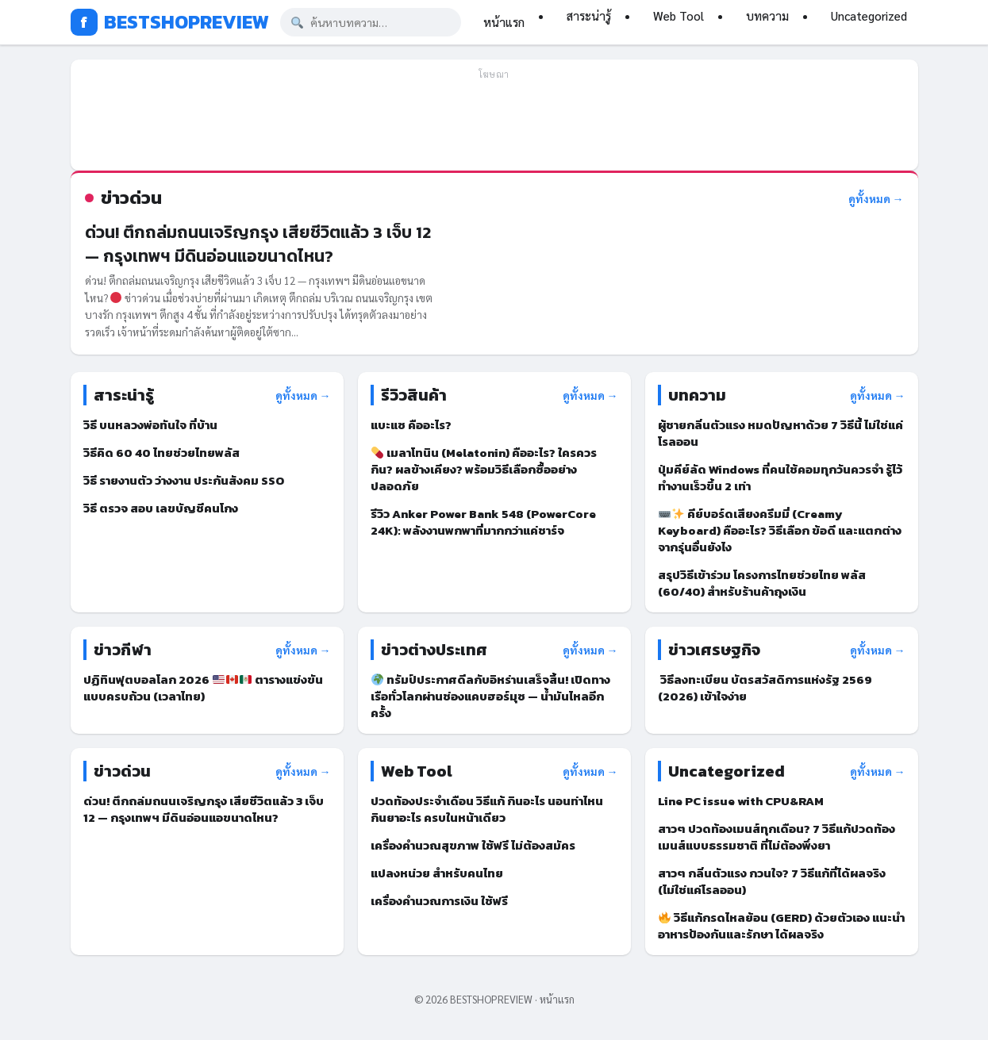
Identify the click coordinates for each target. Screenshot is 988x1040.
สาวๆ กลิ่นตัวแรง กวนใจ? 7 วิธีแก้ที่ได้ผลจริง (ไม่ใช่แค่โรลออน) (772, 881)
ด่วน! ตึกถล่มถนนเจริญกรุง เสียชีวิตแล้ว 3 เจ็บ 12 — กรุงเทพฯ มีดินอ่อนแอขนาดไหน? (258, 243)
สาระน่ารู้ (589, 15)
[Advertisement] (494, 122)
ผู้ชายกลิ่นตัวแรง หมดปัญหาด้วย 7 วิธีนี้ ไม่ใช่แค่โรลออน (780, 433)
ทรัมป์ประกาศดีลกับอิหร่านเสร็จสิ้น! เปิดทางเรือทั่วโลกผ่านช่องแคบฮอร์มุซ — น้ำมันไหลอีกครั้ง (490, 696)
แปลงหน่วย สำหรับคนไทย (437, 873)
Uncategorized (869, 15)
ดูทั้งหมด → (876, 198)
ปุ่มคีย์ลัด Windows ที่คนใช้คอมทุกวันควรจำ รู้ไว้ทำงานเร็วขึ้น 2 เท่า (780, 477)
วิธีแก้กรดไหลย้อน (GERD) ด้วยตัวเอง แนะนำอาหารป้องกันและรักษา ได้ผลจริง (781, 925)
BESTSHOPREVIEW (170, 22)
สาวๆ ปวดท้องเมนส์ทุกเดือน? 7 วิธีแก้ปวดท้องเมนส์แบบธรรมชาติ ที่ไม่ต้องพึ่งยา (776, 836)
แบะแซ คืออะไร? (412, 425)
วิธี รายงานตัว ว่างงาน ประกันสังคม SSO (183, 480)
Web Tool (678, 15)
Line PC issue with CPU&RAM (741, 801)
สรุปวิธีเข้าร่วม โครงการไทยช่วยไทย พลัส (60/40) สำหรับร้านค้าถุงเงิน (762, 583)
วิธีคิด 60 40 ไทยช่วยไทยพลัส (161, 452)
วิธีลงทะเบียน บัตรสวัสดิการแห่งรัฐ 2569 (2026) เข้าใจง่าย (765, 687)
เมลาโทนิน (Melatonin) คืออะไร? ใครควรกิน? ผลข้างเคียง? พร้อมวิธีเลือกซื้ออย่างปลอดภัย (484, 469)
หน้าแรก (504, 21)
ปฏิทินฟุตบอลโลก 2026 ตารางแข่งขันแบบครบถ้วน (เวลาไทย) (203, 687)
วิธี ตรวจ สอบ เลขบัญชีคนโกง (160, 508)
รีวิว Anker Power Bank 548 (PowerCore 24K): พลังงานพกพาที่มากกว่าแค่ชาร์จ (483, 522)
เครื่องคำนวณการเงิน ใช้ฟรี (439, 901)
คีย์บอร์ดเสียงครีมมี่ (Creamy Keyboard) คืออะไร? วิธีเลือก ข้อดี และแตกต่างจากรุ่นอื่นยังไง (780, 530)
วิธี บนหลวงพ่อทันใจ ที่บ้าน (150, 425)
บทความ (767, 15)
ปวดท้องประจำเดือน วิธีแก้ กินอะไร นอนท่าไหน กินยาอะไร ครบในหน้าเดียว (487, 809)
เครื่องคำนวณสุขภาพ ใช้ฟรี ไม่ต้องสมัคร (473, 845)
